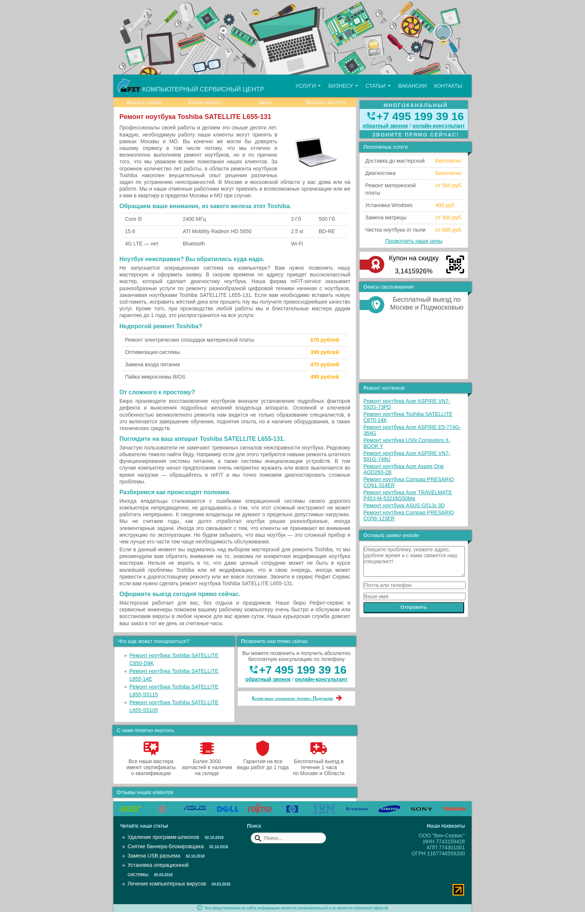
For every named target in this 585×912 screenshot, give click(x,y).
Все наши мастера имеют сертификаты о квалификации (151, 764)
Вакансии (412, 86)
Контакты (448, 86)
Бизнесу (343, 86)
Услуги (308, 86)
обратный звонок (268, 679)
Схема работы (204, 102)
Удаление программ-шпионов (163, 837)
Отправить (413, 607)
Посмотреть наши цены (413, 241)
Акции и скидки (144, 102)
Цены (265, 102)
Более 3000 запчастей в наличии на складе (207, 764)
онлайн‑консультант (321, 679)
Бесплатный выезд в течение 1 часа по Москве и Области (318, 764)
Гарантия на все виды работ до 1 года (263, 761)
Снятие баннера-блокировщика (166, 846)
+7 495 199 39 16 (302, 670)
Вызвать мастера (326, 102)
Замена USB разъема (154, 856)
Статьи (378, 86)
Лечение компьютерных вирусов (167, 884)
